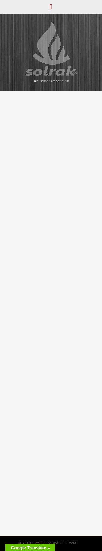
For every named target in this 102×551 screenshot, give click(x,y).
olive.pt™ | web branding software (47, 543)
